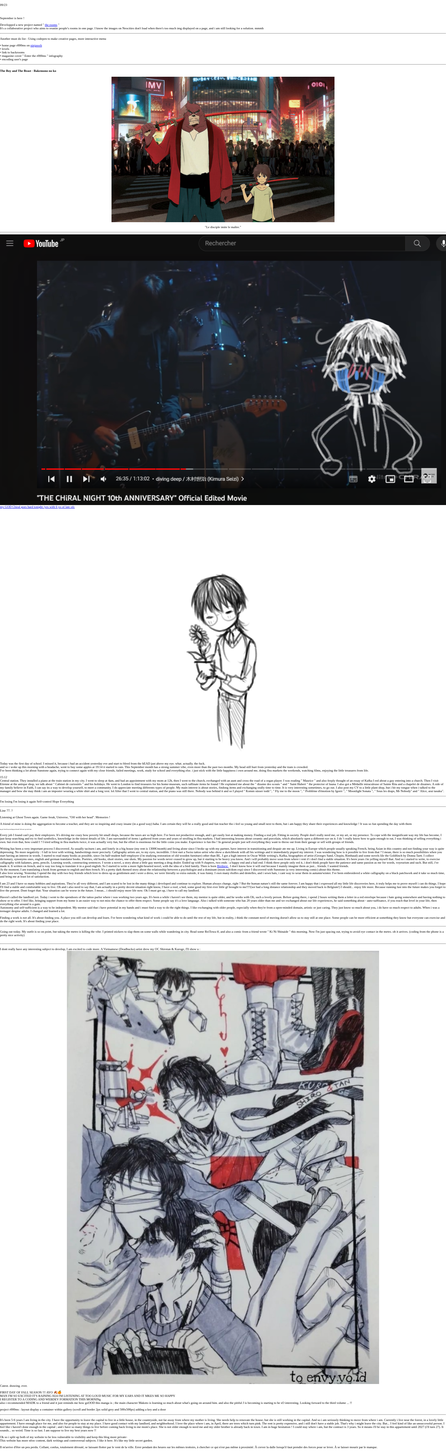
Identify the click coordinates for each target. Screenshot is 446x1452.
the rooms (51, 25)
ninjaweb (36, 45)
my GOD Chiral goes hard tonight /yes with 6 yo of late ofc (223, 371)
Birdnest (223, 866)
